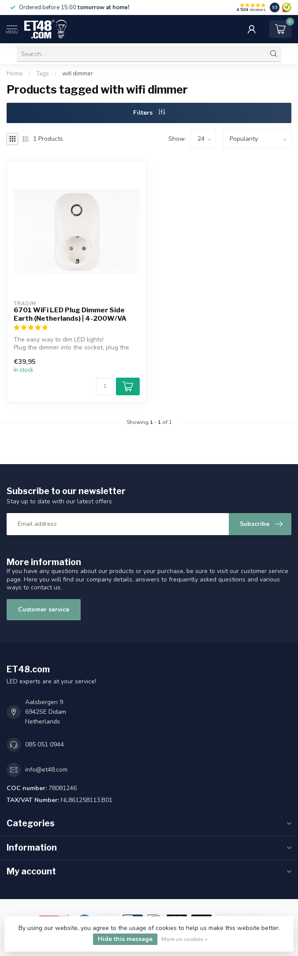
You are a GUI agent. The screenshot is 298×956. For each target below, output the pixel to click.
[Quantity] (105, 386)
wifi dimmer (77, 74)
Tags (42, 74)
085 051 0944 (44, 744)
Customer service (43, 609)
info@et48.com (46, 769)
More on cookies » (184, 939)
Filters (149, 113)
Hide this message (125, 939)
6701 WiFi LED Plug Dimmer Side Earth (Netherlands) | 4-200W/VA (70, 314)
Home (15, 74)
